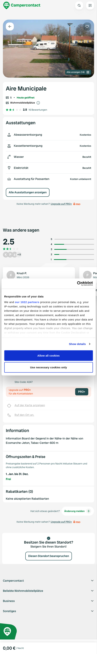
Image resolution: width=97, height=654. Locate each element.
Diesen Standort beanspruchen (48, 556)
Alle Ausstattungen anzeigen (28, 192)
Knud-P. (22, 273)
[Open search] (79, 5)
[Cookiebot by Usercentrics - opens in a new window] (77, 283)
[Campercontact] (22, 5)
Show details (77, 343)
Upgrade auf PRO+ (61, 203)
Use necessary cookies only (48, 367)
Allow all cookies (48, 355)
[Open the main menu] (90, 5)
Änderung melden (77, 511)
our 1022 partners (27, 302)
